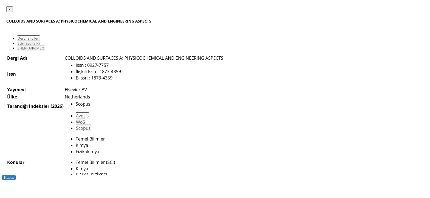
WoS (80, 122)
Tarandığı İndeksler (28, 106)
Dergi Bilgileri (28, 38)
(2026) (56, 106)
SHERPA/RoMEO (31, 48)
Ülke (12, 97)
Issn (11, 74)
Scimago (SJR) (28, 43)
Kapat (9, 177)
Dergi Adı (17, 58)
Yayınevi (16, 90)
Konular (15, 162)
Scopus (83, 128)
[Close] (9, 9)
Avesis (82, 116)
